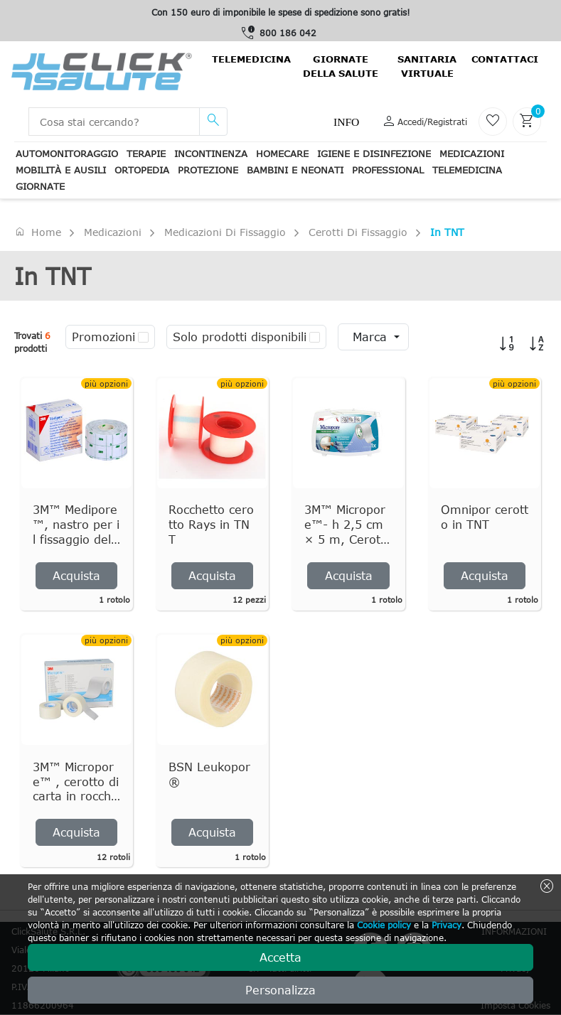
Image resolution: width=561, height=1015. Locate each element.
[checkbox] (143, 336)
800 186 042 (288, 33)
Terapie (146, 153)
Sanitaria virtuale (426, 66)
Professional (388, 170)
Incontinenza (210, 153)
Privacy (446, 925)
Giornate (40, 186)
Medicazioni (471, 153)
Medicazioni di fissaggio (225, 232)
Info (346, 122)
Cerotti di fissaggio (358, 232)
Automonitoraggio (67, 153)
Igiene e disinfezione (374, 153)
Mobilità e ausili (61, 170)
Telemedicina (251, 59)
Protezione (208, 170)
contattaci (504, 59)
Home (37, 232)
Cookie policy (384, 925)
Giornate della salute (340, 66)
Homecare (282, 153)
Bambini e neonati (295, 170)
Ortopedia (141, 170)
